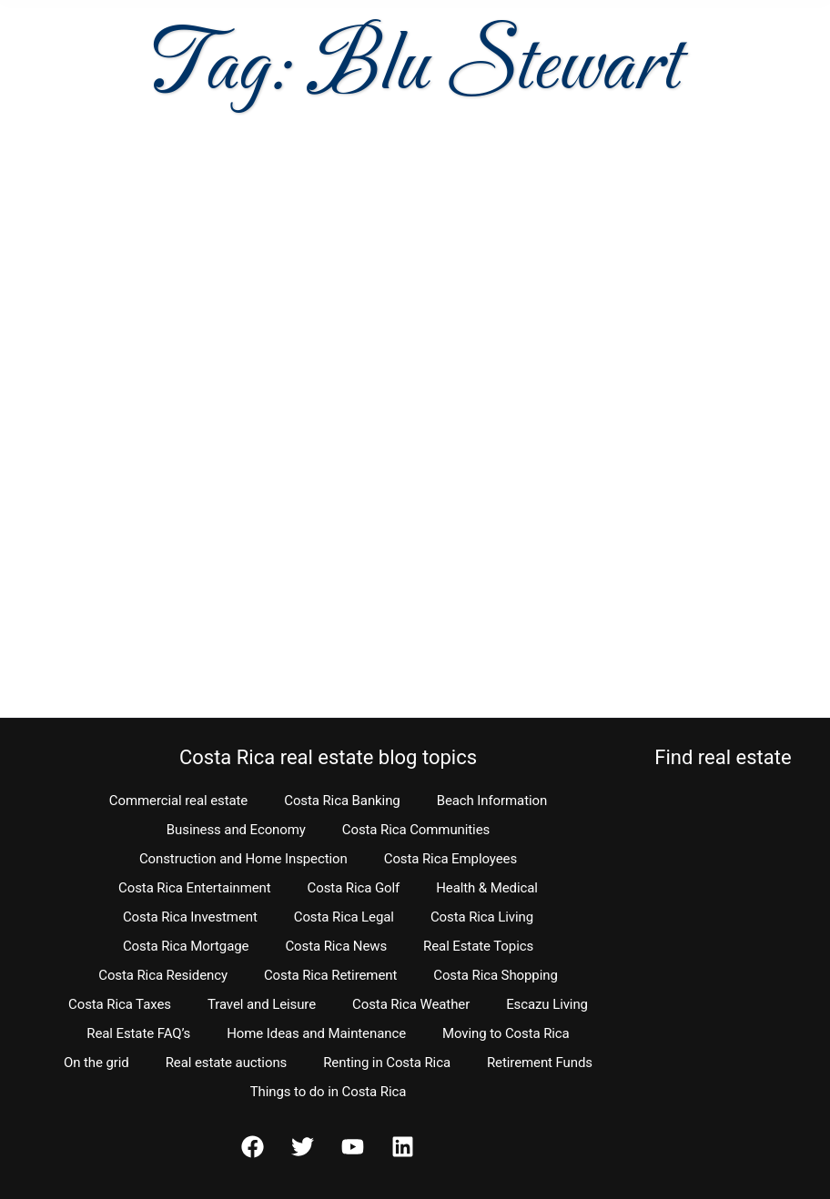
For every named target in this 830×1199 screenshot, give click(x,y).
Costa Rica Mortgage (186, 946)
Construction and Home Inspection (243, 859)
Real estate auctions (226, 1062)
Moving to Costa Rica (506, 1033)
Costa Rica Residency (163, 975)
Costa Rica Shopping (495, 975)
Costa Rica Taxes (119, 1004)
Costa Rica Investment (190, 917)
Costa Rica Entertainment (194, 888)
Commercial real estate (178, 800)
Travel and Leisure (262, 1004)
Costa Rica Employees (450, 859)
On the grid (96, 1062)
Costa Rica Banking (342, 800)
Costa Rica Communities (416, 829)
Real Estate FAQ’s (138, 1033)
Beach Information (492, 800)
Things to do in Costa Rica (328, 1091)
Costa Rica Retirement (330, 975)
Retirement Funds (539, 1062)
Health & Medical (487, 888)
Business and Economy (236, 829)
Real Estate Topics (478, 946)
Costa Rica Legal (344, 917)
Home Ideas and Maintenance (316, 1033)
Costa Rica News (336, 946)
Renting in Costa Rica (386, 1062)
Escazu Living (547, 1004)
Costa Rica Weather (411, 1004)
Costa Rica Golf (354, 888)
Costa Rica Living (481, 917)
